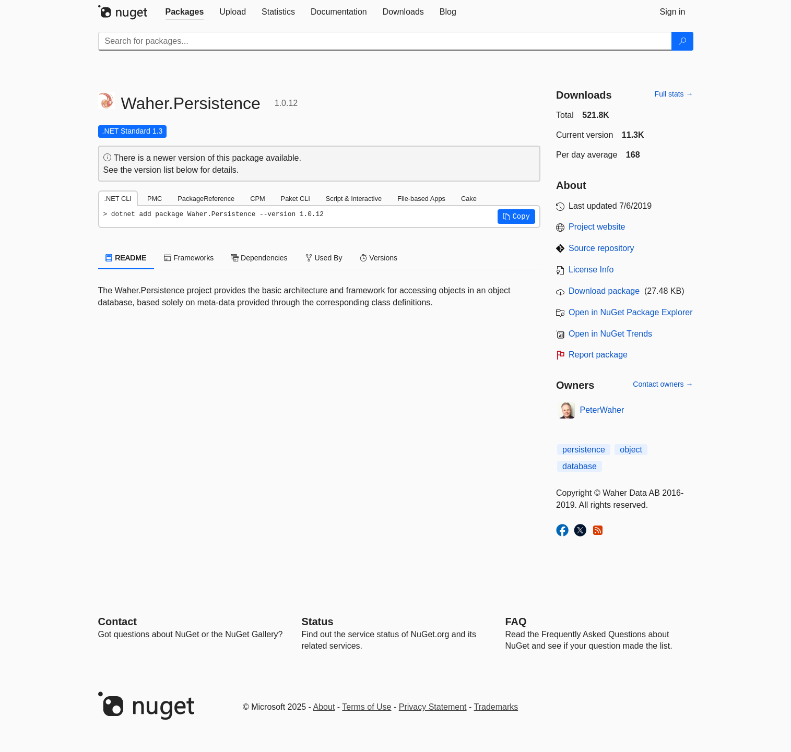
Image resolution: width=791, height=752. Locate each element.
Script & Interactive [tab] (354, 198)
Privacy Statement (433, 706)
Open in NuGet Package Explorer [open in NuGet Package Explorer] (630, 312)
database (579, 466)
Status (318, 621)
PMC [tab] (154, 198)
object (631, 449)
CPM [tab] (257, 198)
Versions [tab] (378, 258)
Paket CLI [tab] (295, 198)
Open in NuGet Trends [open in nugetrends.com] (610, 333)
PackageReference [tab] (206, 198)
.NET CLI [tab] (118, 198)
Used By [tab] (324, 258)
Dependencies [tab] (259, 258)
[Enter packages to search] (385, 41)
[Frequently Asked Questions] (516, 621)
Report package (598, 354)
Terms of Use (366, 706)
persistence (583, 449)
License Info (591, 269)
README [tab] (126, 258)
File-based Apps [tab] (421, 198)
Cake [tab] (469, 198)
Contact (117, 621)
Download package (604, 291)
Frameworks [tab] (189, 258)
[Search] (682, 41)
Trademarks (496, 706)
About (324, 706)
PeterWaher (602, 409)
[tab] (185, 12)
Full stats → (674, 94)
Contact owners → (663, 384)
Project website (597, 226)
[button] (516, 216)
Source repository (601, 248)
